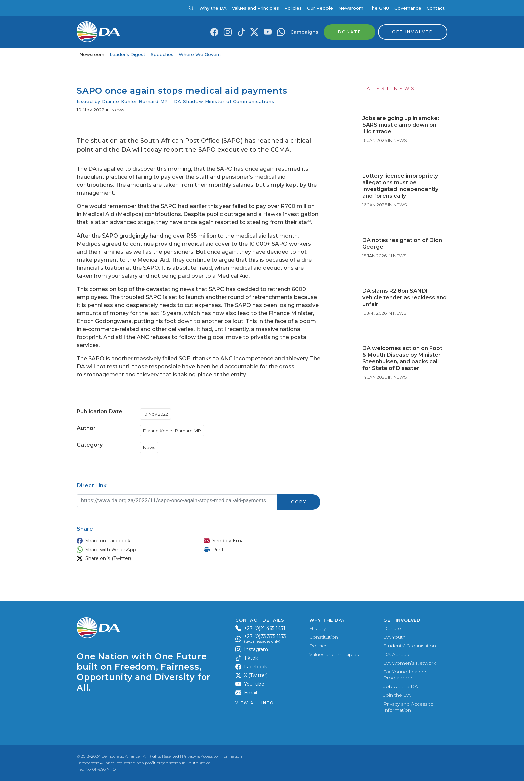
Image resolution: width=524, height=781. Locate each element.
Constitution (323, 637)
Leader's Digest (127, 54)
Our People (320, 8)
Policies (293, 8)
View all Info (254, 703)
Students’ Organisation (409, 646)
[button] (133, 541)
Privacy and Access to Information (408, 707)
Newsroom (350, 8)
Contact (436, 8)
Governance (407, 8)
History (317, 628)
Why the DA (213, 8)
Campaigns (304, 32)
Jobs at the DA (400, 686)
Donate (392, 628)
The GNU (379, 8)
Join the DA (397, 695)
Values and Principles (255, 8)
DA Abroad (396, 654)
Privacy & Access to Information (212, 756)
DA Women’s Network (409, 663)
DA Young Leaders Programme (405, 675)
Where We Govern (200, 54)
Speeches (162, 54)
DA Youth (394, 637)
